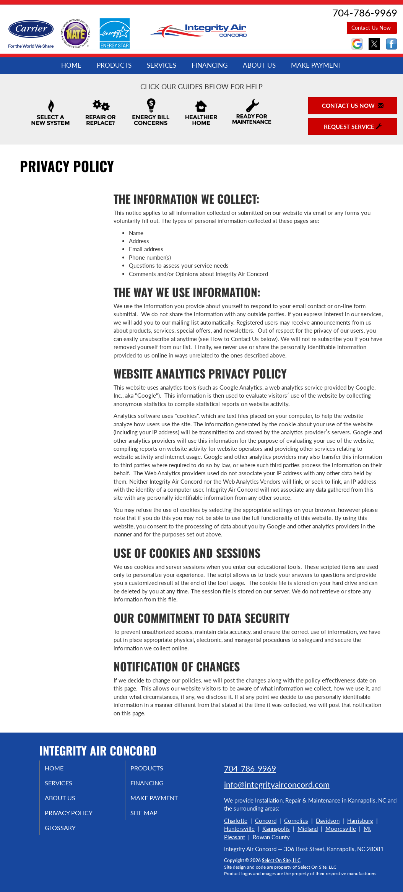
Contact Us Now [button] (371, 27)
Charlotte (235, 820)
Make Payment (316, 65)
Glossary (68, 833)
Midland (307, 828)
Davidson (328, 820)
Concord (265, 820)
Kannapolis (276, 828)
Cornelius (296, 820)
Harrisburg (360, 820)
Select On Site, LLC (281, 860)
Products (114, 65)
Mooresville (340, 828)
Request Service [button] (353, 126)
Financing (209, 65)
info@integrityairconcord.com (277, 784)
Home (71, 65)
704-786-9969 (250, 768)
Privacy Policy (77, 816)
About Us (259, 65)
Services (161, 65)
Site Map (152, 816)
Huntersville (239, 828)
